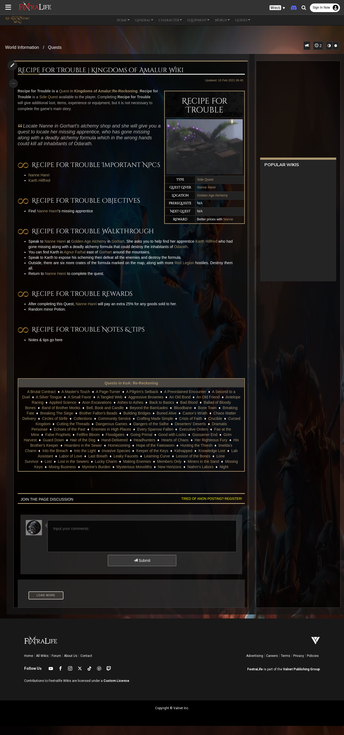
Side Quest (203, 179)
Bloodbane (183, 417)
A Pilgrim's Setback (142, 401)
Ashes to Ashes (130, 411)
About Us (70, 665)
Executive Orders (193, 438)
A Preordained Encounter (185, 401)
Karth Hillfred (40, 190)
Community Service (114, 427)
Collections (82, 427)
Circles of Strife (54, 427)
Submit (142, 569)
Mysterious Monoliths (134, 476)
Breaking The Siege (56, 422)
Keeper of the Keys (152, 460)
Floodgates (115, 444)
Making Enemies (137, 470)
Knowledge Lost (211, 460)
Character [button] (170, 20)
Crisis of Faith (190, 427)
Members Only (169, 470)
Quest (65, 91)
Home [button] (123, 20)
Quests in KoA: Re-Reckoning (131, 392)
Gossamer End (204, 444)
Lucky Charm (106, 470)
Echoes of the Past (69, 438)
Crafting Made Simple (155, 427)
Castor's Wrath (194, 422)
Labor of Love (70, 465)
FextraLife (255, 678)
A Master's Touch (75, 401)
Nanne (226, 219)
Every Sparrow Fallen (155, 438)
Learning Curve (157, 465)
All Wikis (42, 665)
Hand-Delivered (114, 449)
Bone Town (207, 417)
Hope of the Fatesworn (155, 454)
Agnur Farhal (76, 261)
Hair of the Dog (82, 449)
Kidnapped (183, 460)
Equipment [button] (198, 20)
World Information (22, 47)
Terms (285, 665)
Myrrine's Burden (96, 476)
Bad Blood (189, 411)
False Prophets (57, 444)
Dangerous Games (111, 433)
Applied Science (62, 411)
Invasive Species (116, 460)
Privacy (298, 665)
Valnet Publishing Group (301, 678)
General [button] (144, 20)
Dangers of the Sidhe (151, 433)
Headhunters (144, 449)
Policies (313, 665)
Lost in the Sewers (73, 470)
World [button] (222, 20)
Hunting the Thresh (196, 454)
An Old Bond (179, 406)
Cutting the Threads (72, 433)
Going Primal (141, 444)
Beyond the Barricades (149, 417)
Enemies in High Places (111, 438)
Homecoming (119, 454)
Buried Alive (166, 422)
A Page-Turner (108, 401)
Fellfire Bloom (87, 444)
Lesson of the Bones (193, 465)
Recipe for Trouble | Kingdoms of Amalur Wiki (102, 70)
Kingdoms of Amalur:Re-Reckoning (107, 91)
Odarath (182, 256)
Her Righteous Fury (210, 449)
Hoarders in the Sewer (83, 454)
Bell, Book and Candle (105, 417)
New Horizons (169, 476)
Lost (47, 470)
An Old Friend (207, 406)
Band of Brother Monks (61, 417)
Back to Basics (161, 411)
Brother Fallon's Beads (98, 422)
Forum (56, 665)
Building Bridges (136, 422)
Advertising (254, 665)
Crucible (215, 427)
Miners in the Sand (203, 470)
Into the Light (84, 460)
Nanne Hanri (204, 187)
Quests (55, 47)
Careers (272, 665)
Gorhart (119, 250)
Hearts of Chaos (174, 449)
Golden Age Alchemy (210, 195)
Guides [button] (242, 20)
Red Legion (185, 272)
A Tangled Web (109, 406)
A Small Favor (79, 406)
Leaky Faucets (125, 465)
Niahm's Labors (200, 476)
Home (28, 665)
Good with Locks (172, 444)
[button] (277, 8)
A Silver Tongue (48, 406)
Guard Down (53, 449)
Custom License (116, 690)
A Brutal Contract (41, 401)
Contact (86, 665)
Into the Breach (55, 460)
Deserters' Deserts (189, 433)
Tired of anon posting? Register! (210, 508)
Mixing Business (62, 476)
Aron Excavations (96, 411)
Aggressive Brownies (145, 406)
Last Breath (97, 465)
